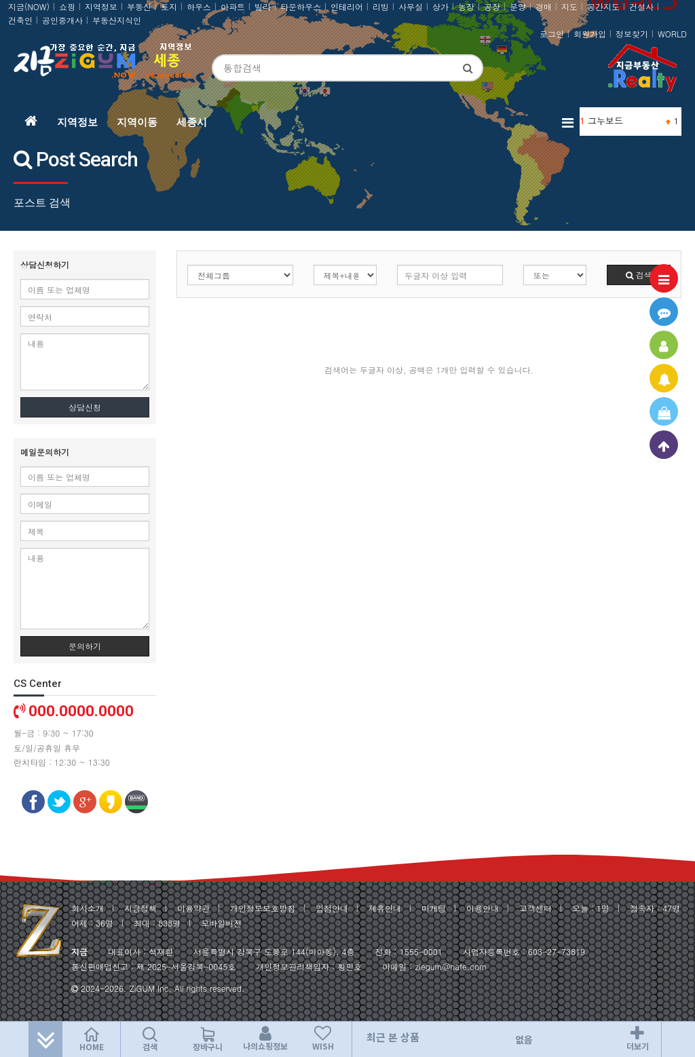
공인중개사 (62, 20)
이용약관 (193, 908)
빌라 (263, 6)
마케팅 (433, 908)
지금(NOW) (29, 6)
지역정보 (101, 6)
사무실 (410, 6)
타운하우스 (300, 6)
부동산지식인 (116, 20)
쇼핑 (67, 6)
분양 (518, 6)
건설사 (641, 6)
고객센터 (535, 908)
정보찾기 (632, 33)
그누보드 (605, 120)
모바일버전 (221, 923)
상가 (440, 6)
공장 (492, 6)
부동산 (139, 6)
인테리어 (347, 6)
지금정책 (140, 908)
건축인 (20, 20)
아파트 (233, 6)
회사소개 (87, 908)
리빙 (381, 6)
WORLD (672, 33)
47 (667, 908)
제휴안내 (385, 908)
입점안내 (332, 908)
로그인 (552, 33)
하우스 (199, 6)
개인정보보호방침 (262, 908)
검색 (639, 274)
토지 (169, 6)
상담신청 (85, 407)
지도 (569, 6)
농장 (466, 6)
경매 (544, 6)
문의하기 (85, 646)
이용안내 (482, 908)
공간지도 (603, 6)
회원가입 (590, 33)
